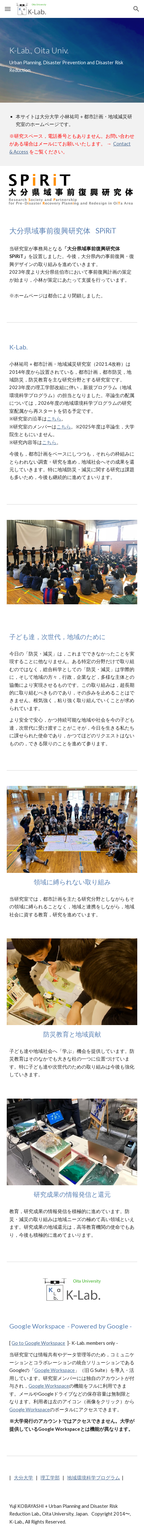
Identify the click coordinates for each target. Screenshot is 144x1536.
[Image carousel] (72, 566)
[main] (72, 60)
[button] (7, 9)
